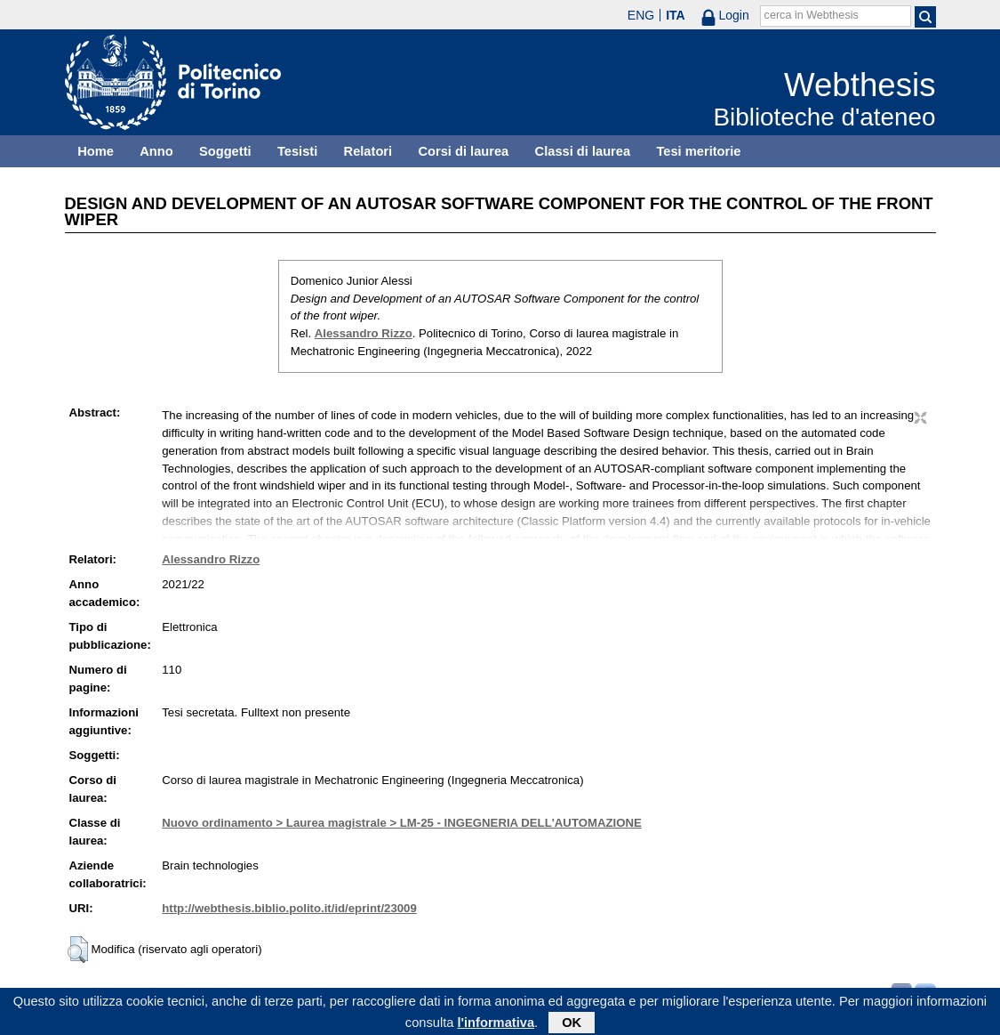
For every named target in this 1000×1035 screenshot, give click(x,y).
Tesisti (297, 151)
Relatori (368, 151)
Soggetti (225, 151)
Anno (156, 151)
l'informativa (495, 1025)
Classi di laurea (583, 151)
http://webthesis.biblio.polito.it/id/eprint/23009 (289, 908)
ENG (641, 15)
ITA (675, 15)
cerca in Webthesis (811, 15)
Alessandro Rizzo (363, 333)
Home (95, 151)
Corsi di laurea (463, 151)
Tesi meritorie (698, 151)
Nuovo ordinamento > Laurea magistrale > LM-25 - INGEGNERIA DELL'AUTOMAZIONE (402, 822)
